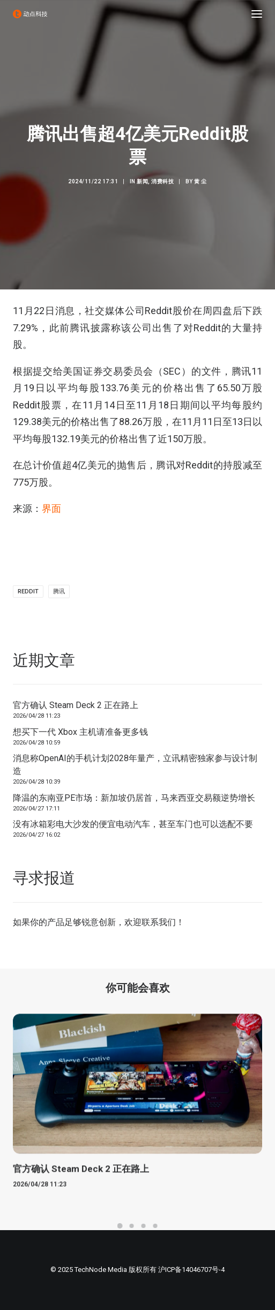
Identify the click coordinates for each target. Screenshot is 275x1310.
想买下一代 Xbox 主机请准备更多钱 (80, 732)
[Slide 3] (144, 1226)
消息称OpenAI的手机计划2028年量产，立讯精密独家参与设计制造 (135, 764)
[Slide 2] (132, 1226)
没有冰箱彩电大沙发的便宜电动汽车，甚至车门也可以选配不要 (133, 824)
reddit (28, 591)
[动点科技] (30, 14)
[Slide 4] (155, 1226)
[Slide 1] (120, 1226)
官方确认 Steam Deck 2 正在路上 (75, 705)
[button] (257, 14)
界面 (51, 508)
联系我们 (159, 922)
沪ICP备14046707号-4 (191, 1270)
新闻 (142, 181)
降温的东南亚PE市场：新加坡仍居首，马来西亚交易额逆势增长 (134, 798)
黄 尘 (200, 181)
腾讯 (59, 591)
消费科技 (162, 181)
